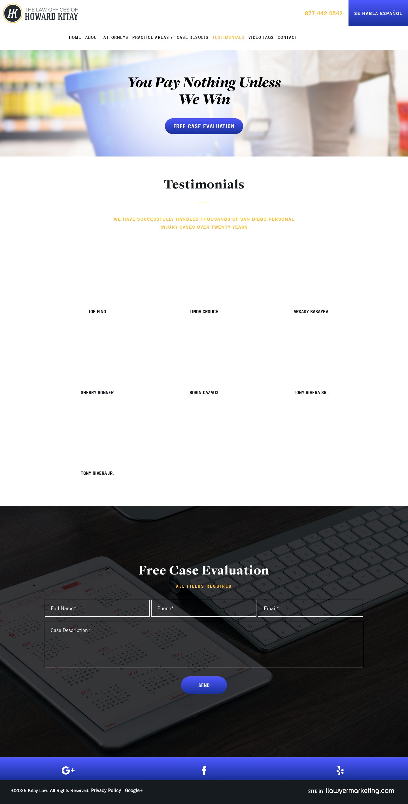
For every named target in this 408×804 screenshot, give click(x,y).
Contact (287, 37)
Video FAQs (261, 37)
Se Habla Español (378, 13)
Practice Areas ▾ (152, 37)
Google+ (134, 790)
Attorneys (115, 37)
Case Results (193, 37)
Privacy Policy (106, 790)
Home (75, 37)
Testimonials (228, 37)
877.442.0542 (324, 13)
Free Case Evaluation (204, 126)
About (92, 37)
